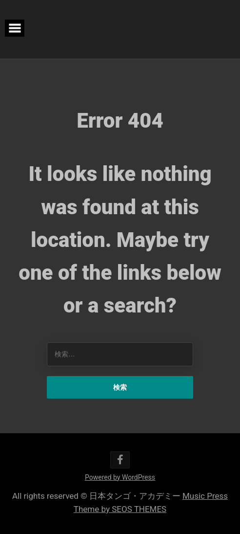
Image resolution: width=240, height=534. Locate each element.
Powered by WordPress (120, 477)
